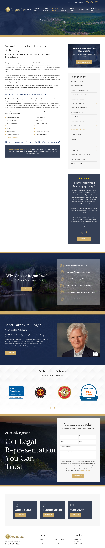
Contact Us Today (84, 62)
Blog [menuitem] (87, 9)
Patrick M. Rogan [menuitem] (36, 9)
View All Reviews (84, 238)
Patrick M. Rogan (58, 539)
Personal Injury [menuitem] (55, 9)
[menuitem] (84, 81)
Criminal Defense (45, 544)
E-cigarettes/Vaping (12, 137)
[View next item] (86, 232)
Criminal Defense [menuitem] (45, 9)
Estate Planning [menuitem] (63, 9)
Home (41, 539)
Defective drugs (40, 129)
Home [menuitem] (29, 9)
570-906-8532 (92, 2)
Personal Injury (57, 544)
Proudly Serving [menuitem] (72, 9)
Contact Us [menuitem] (93, 9)
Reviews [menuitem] (81, 9)
